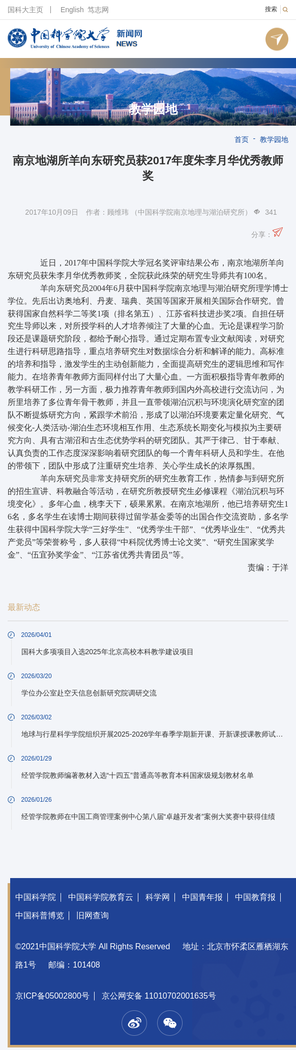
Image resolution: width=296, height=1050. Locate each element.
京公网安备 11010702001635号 (159, 995)
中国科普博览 (39, 915)
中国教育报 (255, 897)
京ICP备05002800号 (52, 995)
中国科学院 (35, 897)
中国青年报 (202, 897)
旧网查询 (92, 915)
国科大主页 (25, 10)
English (72, 10)
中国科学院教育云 (100, 897)
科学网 (157, 897)
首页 (241, 139)
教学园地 (153, 109)
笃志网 (98, 10)
